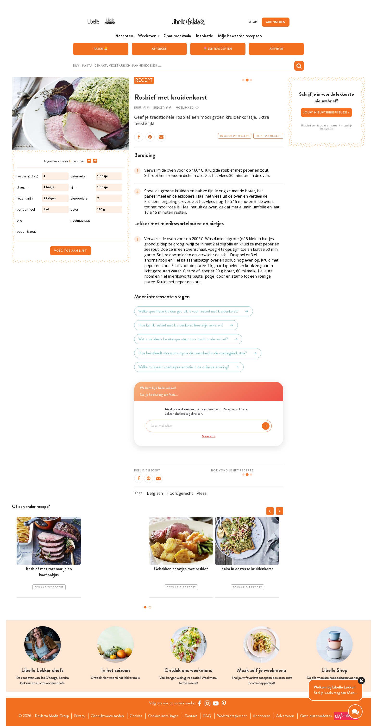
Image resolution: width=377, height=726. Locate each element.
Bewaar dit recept (234, 136)
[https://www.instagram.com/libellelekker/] (207, 703)
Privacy (79, 716)
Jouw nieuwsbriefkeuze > (326, 112)
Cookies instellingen (163, 716)
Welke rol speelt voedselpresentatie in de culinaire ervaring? (188, 367)
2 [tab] (150, 607)
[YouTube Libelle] (216, 703)
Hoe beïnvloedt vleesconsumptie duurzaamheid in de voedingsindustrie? (197, 353)
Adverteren (285, 716)
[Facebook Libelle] (199, 703)
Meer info (208, 436)
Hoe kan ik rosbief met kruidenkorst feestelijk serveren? (186, 325)
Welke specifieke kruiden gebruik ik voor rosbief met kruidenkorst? (193, 311)
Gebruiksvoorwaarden (107, 716)
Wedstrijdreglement (232, 716)
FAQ (207, 716)
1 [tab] (145, 607)
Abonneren (261, 716)
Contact (190, 716)
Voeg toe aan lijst (70, 251)
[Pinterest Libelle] (224, 703)
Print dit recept (268, 136)
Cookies (136, 716)
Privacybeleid (326, 128)
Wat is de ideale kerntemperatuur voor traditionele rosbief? (188, 339)
